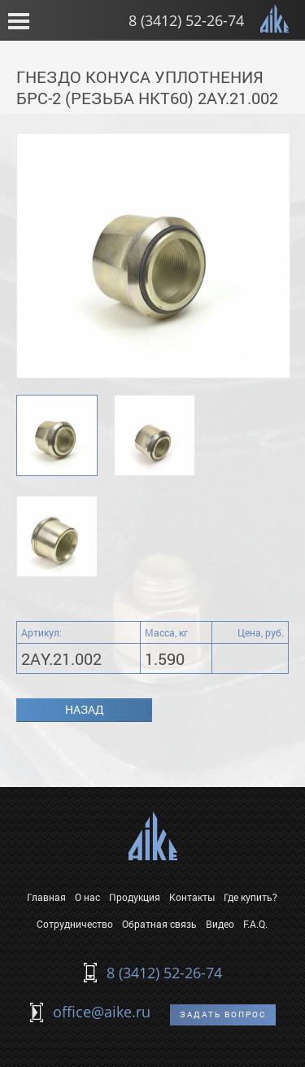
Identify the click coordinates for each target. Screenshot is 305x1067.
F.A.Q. (255, 923)
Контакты (192, 896)
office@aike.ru (101, 1011)
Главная (46, 896)
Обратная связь (159, 923)
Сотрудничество (75, 923)
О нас (87, 896)
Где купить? (250, 896)
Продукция (134, 896)
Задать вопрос (223, 1014)
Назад (84, 709)
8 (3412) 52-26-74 (186, 20)
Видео (220, 923)
